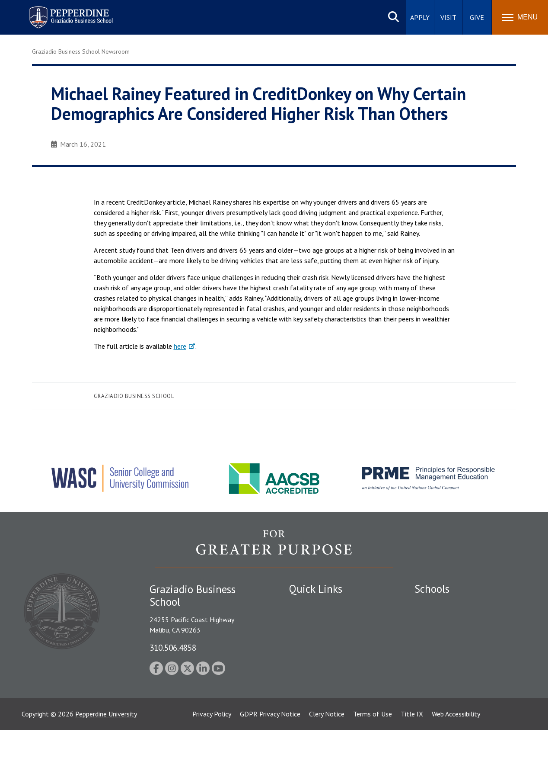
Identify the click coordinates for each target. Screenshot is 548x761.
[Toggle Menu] (520, 17)
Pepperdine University (106, 745)
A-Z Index (303, 695)
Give (477, 17)
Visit (448, 17)
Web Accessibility (456, 745)
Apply (420, 17)
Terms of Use (372, 745)
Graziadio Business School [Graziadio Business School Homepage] (452, 635)
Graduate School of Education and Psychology (464, 655)
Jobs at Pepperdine (316, 665)
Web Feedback (309, 710)
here (180, 346)
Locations (303, 605)
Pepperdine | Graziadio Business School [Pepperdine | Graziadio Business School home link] (60, 12)
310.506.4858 (173, 647)
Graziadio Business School (134, 396)
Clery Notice (326, 745)
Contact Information (319, 680)
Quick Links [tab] (315, 589)
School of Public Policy (447, 674)
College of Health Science (452, 689)
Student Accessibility (319, 635)
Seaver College (436, 605)
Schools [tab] (431, 589)
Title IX (412, 745)
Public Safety (308, 620)
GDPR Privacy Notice (270, 745)
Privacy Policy (211, 745)
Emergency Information (323, 650)
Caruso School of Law (446, 620)
